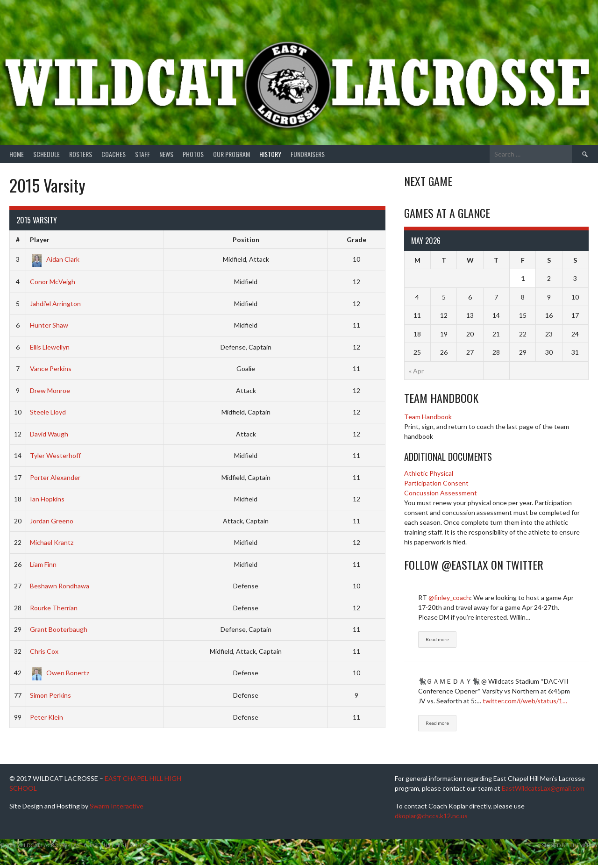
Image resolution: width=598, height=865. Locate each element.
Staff (142, 154)
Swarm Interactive (116, 806)
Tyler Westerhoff (55, 455)
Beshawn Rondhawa (59, 586)
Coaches (113, 154)
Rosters (80, 154)
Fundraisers (308, 154)
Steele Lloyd (48, 412)
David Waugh (49, 434)
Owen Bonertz (59, 673)
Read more (437, 639)
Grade (356, 239)
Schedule (46, 154)
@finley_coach (449, 597)
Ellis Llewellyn (50, 347)
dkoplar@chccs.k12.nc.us (431, 816)
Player (40, 239)
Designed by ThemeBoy (566, 845)
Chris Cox (44, 651)
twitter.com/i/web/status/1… (525, 701)
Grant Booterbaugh (58, 629)
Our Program (231, 154)
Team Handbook (428, 417)
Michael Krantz (51, 542)
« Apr (416, 371)
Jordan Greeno (51, 521)
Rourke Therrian (54, 608)
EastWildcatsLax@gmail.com (543, 788)
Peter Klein (46, 717)
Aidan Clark (54, 259)
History (270, 154)
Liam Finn (43, 564)
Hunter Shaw (49, 325)
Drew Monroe (50, 390)
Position (246, 239)
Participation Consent (436, 483)
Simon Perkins (50, 695)
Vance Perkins (50, 368)
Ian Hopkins (47, 499)
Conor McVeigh (52, 282)
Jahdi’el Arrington (55, 303)
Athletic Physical (428, 473)
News (166, 154)
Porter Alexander (55, 477)
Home (16, 154)
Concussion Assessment (440, 493)
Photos (193, 154)
